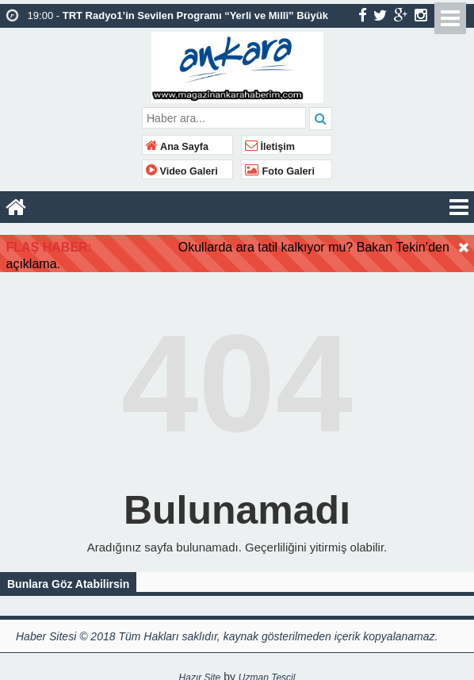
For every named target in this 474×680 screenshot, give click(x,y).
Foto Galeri (280, 171)
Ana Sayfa (177, 146)
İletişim (270, 146)
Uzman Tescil (267, 672)
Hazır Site (200, 672)
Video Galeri (182, 171)
